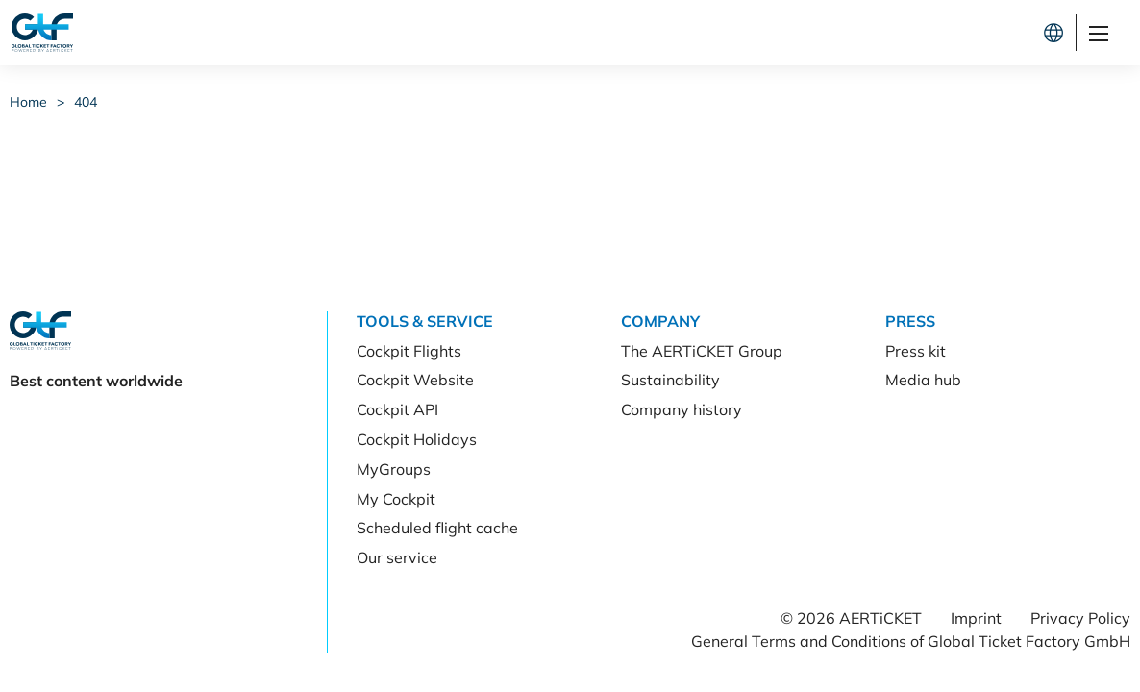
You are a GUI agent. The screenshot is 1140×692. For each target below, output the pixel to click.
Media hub (923, 379)
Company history (681, 409)
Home (28, 102)
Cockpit (836, 32)
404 (85, 102)
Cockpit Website (415, 379)
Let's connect (969, 32)
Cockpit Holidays (417, 439)
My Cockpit (396, 498)
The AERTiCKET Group (701, 350)
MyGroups (394, 469)
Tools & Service (425, 321)
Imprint (976, 618)
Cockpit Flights (409, 350)
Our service (397, 557)
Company (660, 321)
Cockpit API (397, 409)
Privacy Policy (1080, 618)
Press (910, 321)
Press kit (915, 350)
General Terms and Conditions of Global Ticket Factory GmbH (910, 641)
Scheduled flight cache (437, 527)
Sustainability (670, 379)
